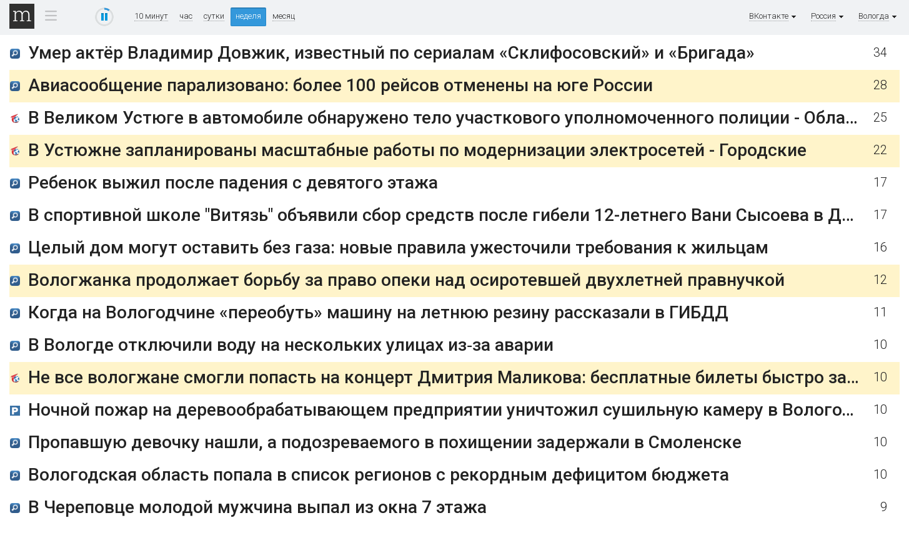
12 (880, 280)
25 (880, 118)
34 (880, 53)
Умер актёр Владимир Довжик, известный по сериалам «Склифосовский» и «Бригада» (391, 52)
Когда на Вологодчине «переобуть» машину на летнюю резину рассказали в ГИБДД (378, 312)
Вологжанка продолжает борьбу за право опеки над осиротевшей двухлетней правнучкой (406, 280)
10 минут (151, 16)
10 (880, 345)
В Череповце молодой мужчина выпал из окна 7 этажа (257, 507)
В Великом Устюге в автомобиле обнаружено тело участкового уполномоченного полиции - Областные (462, 117)
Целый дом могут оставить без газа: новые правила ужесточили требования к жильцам (398, 247)
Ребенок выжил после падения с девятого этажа (233, 182)
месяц (283, 16)
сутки (214, 16)
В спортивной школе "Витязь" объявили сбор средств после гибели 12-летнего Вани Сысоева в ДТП (446, 215)
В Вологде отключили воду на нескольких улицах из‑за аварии (291, 345)
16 (880, 247)
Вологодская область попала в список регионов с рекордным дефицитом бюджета (378, 474)
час (185, 16)
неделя (248, 16)
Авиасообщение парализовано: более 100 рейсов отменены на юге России (340, 85)
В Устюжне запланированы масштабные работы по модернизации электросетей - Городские (417, 150)
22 (880, 150)
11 (880, 312)
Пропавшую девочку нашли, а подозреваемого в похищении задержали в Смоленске (385, 442)
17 (880, 182)
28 (880, 85)
